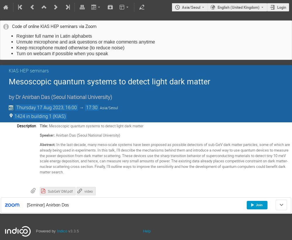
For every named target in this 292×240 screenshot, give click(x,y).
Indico (62, 231)
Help (147, 231)
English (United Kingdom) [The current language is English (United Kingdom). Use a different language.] (239, 7)
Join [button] (257, 205)
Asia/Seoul (191, 7)
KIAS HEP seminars (29, 70)
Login (281, 7)
